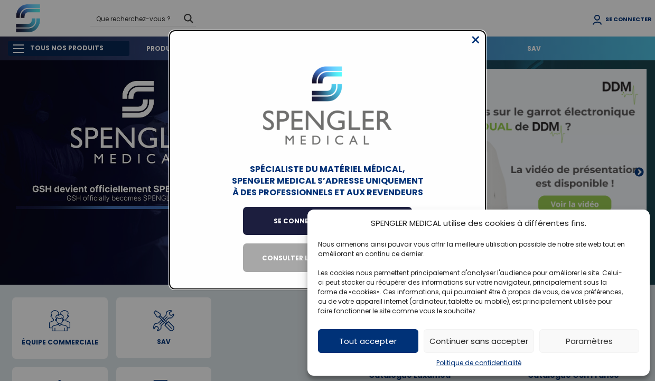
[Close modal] (475, 48)
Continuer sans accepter (478, 341)
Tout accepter (368, 341)
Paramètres (589, 341)
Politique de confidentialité (478, 362)
